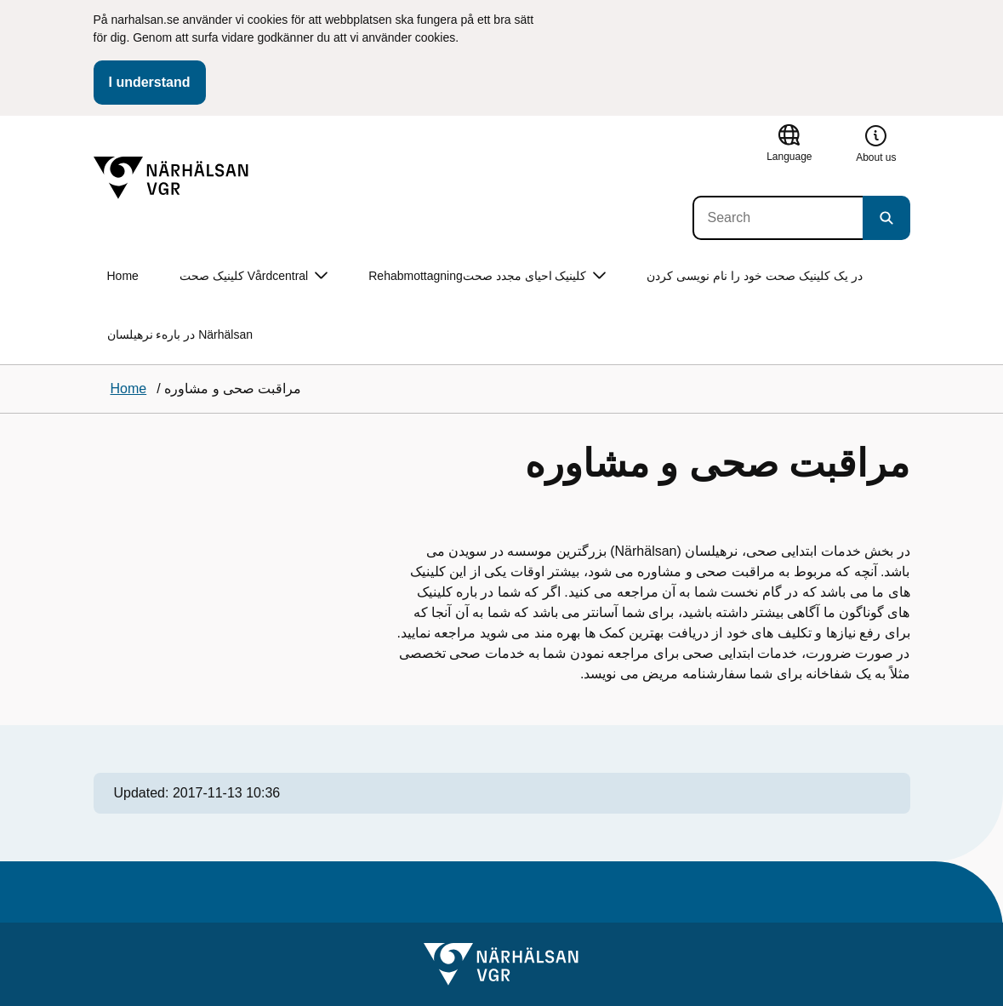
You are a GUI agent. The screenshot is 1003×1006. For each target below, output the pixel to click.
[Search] (777, 218)
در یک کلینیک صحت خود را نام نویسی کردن (754, 276)
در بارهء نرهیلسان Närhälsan (180, 334)
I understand (150, 82)
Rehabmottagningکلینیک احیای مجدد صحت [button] (487, 276)
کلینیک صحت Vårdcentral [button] (254, 276)
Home (123, 276)
